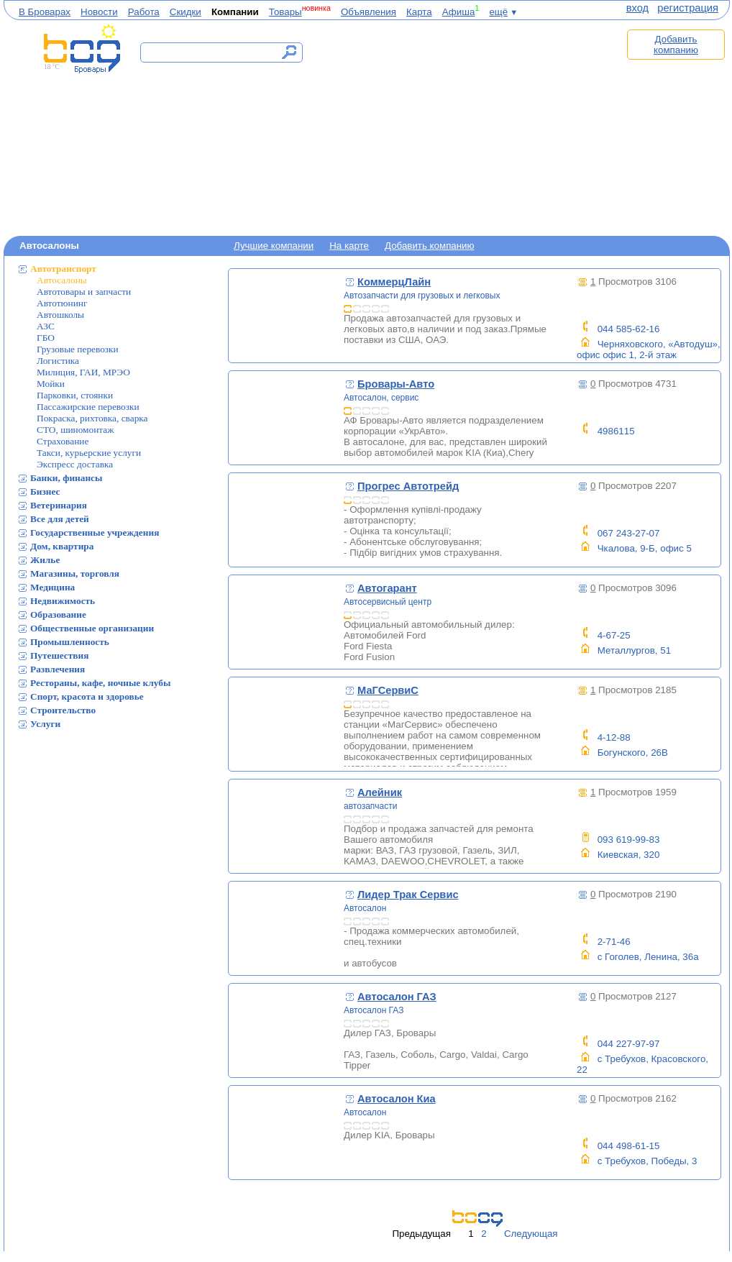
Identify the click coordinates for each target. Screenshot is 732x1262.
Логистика (58, 360)
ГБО (46, 337)
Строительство (63, 710)
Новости (99, 11)
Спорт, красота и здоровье (87, 696)
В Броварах (44, 11)
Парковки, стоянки (75, 395)
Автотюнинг (62, 303)
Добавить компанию (676, 44)
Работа (144, 11)
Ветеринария (58, 505)
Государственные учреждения (94, 532)
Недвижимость (62, 600)
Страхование (62, 441)
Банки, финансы (66, 477)
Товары (285, 11)
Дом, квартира (61, 546)
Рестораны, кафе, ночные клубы (100, 682)
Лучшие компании (274, 245)
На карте (349, 245)
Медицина (52, 587)
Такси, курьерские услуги (89, 452)
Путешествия (59, 655)
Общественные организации (92, 628)
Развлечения (57, 669)
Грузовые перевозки (78, 349)
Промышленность (69, 641)
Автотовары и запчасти (84, 291)
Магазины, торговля (74, 573)
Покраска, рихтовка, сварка (92, 418)
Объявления (368, 11)
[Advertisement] (469, 127)
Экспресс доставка (75, 464)
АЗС (46, 326)
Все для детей (59, 518)
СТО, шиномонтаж (75, 429)
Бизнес (45, 491)
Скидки (185, 11)
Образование (58, 614)
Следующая (531, 1233)
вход (637, 8)
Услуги (45, 723)
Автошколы (60, 314)
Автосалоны (62, 280)
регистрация (687, 8)
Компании (235, 11)
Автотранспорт (63, 268)
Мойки (51, 383)
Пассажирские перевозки (88, 406)
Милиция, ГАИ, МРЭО (83, 372)
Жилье (45, 559)
